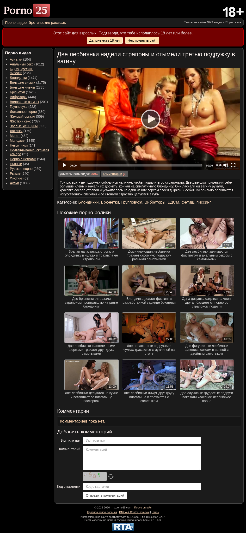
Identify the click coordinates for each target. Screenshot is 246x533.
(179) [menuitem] (20, 131)
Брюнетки (17, 92)
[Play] (149, 118)
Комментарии (112, 174)
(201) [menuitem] (29, 102)
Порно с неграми (23, 159)
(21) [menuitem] (29, 152)
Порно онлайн (142, 507)
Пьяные (16, 164)
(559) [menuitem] (27, 116)
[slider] (141, 165)
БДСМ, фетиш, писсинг (21, 71)
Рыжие (15, 173)
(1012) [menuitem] (27, 64)
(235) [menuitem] (21, 71)
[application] (149, 119)
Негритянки (19, 145)
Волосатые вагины (24, 102)
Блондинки (18, 78)
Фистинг (16, 178)
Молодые (17, 140)
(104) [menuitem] (20, 59)
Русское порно (21, 169)
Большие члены (22, 87)
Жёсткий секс (20, 121)
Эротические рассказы (48, 22)
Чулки (14, 183)
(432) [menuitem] (19, 136)
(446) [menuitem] (23, 97)
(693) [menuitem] (28, 126)
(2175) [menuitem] (28, 82)
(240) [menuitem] (19, 173)
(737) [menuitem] (25, 121)
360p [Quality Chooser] (218, 164)
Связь (155, 512)
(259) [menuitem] (25, 169)
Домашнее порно (23, 112)
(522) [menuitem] (23, 107)
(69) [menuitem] (19, 178)
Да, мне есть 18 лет (104, 40)
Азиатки (16, 59)
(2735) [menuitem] (27, 87)
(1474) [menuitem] (23, 78)
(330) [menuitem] (28, 112)
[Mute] (225, 165)
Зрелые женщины (24, 126)
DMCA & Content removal (134, 512)
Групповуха (18, 107)
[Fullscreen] (233, 165)
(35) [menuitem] (19, 164)
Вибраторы (18, 97)
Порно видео (16, 22)
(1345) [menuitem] (22, 140)
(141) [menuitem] (23, 145)
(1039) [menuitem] (20, 183)
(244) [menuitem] (27, 159)
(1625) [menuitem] (23, 92)
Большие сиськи (22, 82)
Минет (15, 136)
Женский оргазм (22, 116)
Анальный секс (21, 64)
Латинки (16, 131)
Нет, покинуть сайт (142, 40)
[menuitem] (16, 22)
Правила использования (102, 512)
